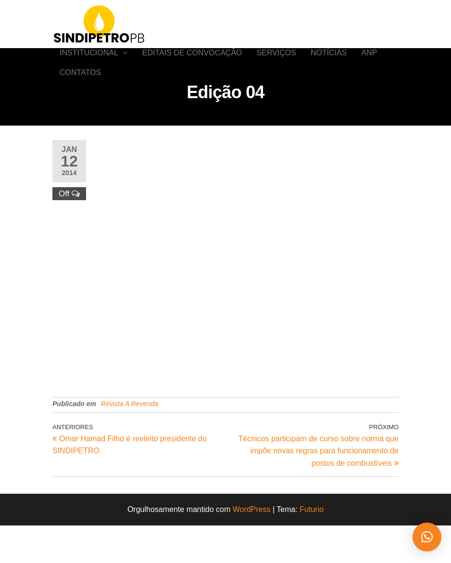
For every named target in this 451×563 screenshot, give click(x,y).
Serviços (276, 62)
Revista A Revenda (129, 442)
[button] (427, 537)
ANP (369, 62)
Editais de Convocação (192, 62)
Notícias (329, 62)
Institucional (89, 62)
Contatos (80, 101)
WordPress (252, 547)
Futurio (312, 547)
